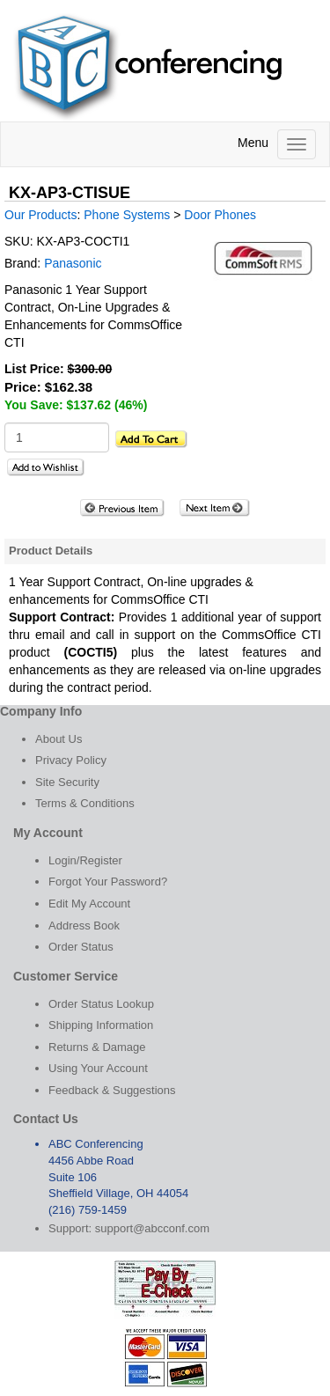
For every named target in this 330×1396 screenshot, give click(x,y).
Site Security (67, 782)
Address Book (84, 925)
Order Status (81, 946)
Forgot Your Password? (107, 881)
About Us (58, 739)
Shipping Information (100, 1025)
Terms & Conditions (85, 803)
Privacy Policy (70, 760)
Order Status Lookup (101, 1003)
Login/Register (85, 860)
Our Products (40, 215)
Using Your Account (98, 1068)
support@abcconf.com (152, 1228)
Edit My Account (89, 903)
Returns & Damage (97, 1047)
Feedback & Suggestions (112, 1090)
